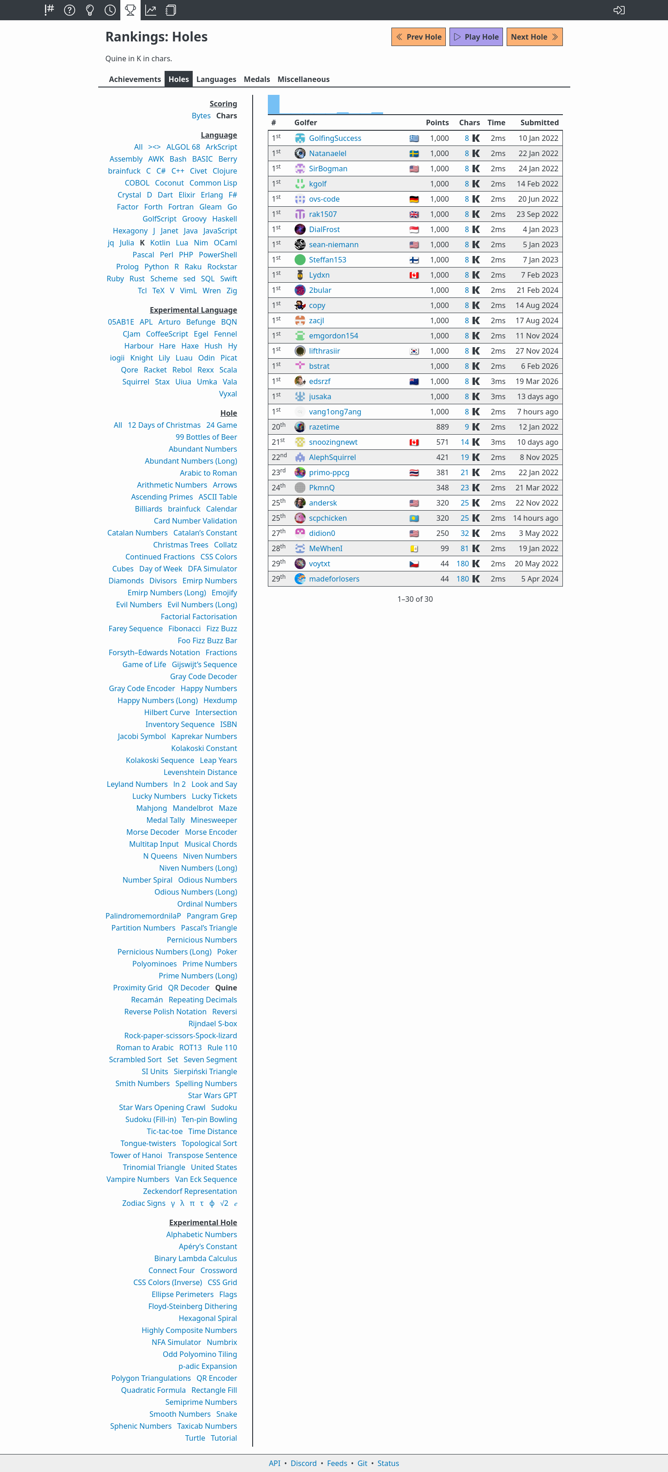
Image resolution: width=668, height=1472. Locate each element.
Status (388, 1463)
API (274, 1463)
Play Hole (476, 37)
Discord (304, 1463)
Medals (257, 79)
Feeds (337, 1463)
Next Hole (534, 37)
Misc (304, 79)
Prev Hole (419, 37)
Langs (216, 79)
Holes (178, 79)
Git (362, 1463)
